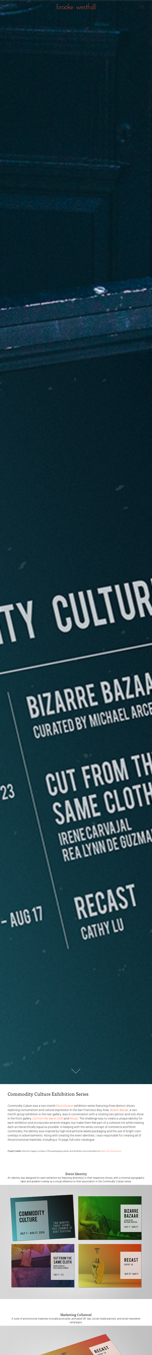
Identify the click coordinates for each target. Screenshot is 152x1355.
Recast (73, 1118)
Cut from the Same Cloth (47, 1118)
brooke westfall (76, 6)
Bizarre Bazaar (119, 1110)
